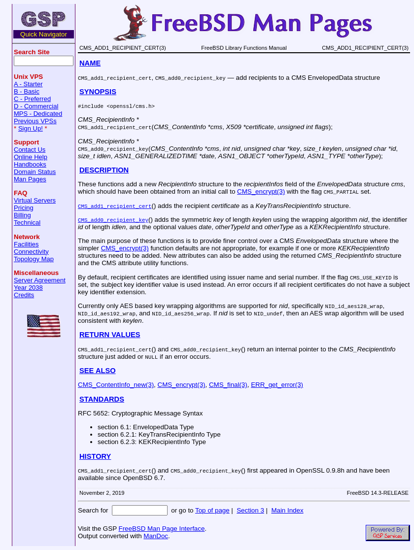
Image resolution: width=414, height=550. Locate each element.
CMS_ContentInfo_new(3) (116, 384)
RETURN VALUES (109, 335)
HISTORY (95, 456)
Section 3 (250, 510)
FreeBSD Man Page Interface (161, 528)
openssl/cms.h (130, 105)
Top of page (212, 510)
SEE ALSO (97, 371)
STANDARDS (101, 399)
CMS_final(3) (228, 384)
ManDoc (155, 536)
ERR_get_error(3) (277, 384)
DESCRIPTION (104, 170)
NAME (90, 63)
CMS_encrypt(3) (261, 191)
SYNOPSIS (97, 92)
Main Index (287, 510)
